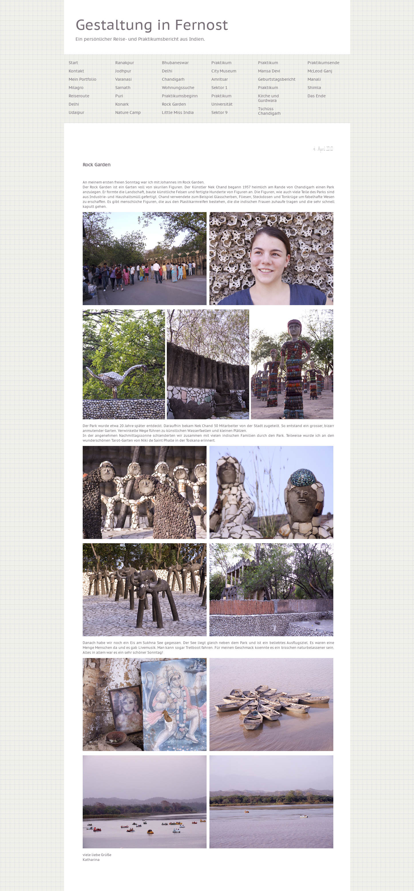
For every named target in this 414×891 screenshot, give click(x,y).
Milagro (76, 88)
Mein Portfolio (82, 79)
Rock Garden (174, 104)
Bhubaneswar (175, 63)
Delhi (74, 104)
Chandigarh (173, 79)
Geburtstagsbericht (277, 79)
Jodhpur (123, 71)
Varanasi (123, 79)
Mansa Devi (269, 71)
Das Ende (317, 96)
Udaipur (76, 112)
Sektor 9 (219, 112)
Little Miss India (178, 112)
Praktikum (221, 63)
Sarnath (122, 88)
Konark (122, 104)
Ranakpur (124, 63)
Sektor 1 (219, 88)
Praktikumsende (323, 63)
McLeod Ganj (320, 71)
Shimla (314, 88)
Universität (222, 104)
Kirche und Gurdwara (268, 98)
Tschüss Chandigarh (269, 111)
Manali (314, 79)
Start (73, 63)
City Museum (223, 71)
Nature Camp (128, 112)
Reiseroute (79, 96)
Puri (119, 96)
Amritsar (219, 79)
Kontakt (76, 71)
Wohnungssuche (178, 88)
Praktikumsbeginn (180, 96)
